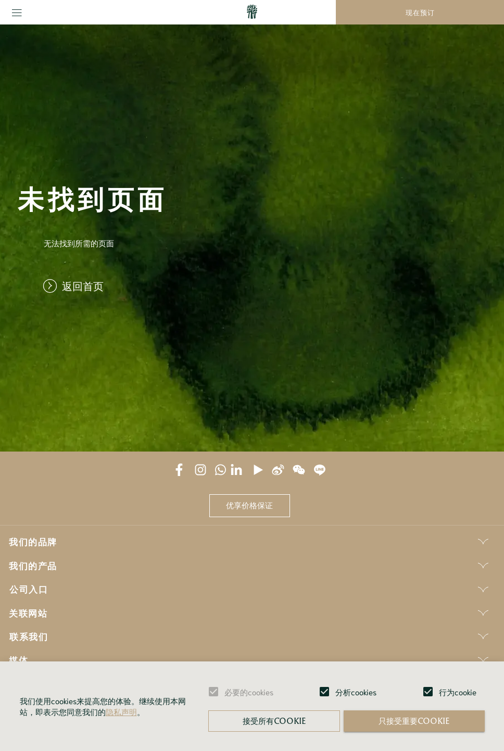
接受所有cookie (274, 721)
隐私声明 (121, 711)
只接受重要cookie (414, 721)
